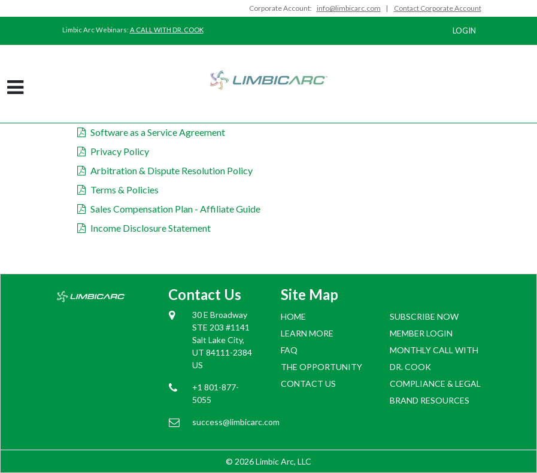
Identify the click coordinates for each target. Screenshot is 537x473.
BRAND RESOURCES (429, 400)
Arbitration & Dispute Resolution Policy (165, 170)
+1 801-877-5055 (215, 393)
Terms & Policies (118, 189)
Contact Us (308, 383)
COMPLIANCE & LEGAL (435, 383)
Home (293, 316)
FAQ (289, 350)
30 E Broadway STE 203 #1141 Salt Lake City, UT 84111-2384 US (222, 340)
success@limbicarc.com (224, 422)
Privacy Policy (113, 151)
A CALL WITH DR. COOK (167, 30)
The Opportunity (321, 367)
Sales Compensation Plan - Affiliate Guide (168, 208)
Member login (421, 333)
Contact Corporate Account (437, 8)
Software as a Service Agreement (151, 132)
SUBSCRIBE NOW (424, 316)
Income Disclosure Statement (144, 228)
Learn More (307, 333)
